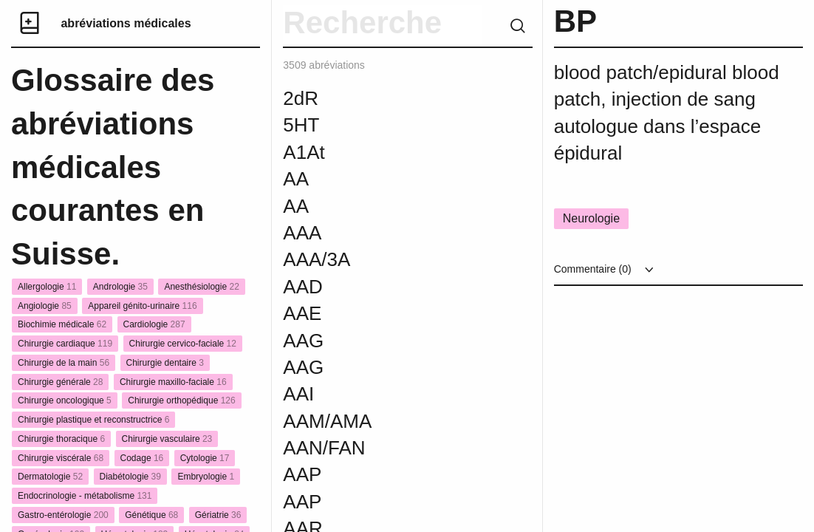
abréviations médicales (126, 23)
